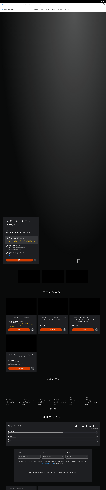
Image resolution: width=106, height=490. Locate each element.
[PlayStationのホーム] (2, 4)
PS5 (10, 4)
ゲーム (6, 4)
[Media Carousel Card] (29, 275)
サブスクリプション (57, 8)
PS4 (14, 4)
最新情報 (30, 4)
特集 (42, 8)
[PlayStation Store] (8, 8)
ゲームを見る (68, 8)
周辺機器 (24, 4)
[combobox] (29, 455)
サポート (39, 4)
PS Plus (18, 4)
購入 (34, 4)
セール (47, 8)
